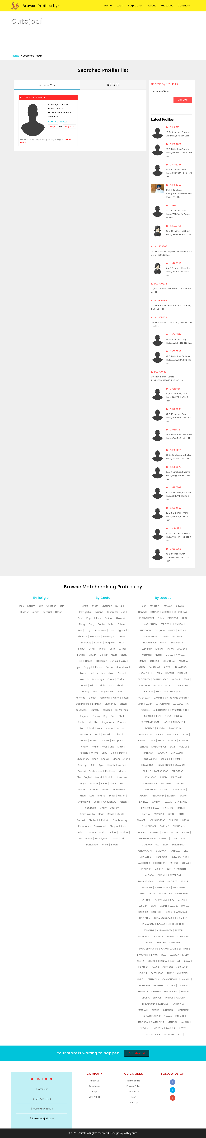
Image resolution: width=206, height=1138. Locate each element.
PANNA (155, 967)
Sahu (104, 752)
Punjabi (81, 654)
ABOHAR (144, 795)
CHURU (151, 961)
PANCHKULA (175, 728)
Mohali (142, 661)
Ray (105, 716)
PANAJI (169, 997)
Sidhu (103, 685)
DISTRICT (182, 673)
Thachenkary (119, 820)
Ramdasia (100, 630)
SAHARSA (143, 912)
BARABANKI (176, 777)
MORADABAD (161, 771)
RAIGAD (142, 893)
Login (120, 5)
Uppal (97, 801)
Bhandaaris (84, 826)
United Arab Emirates (177, 697)
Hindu (21, 606)
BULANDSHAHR (179, 856)
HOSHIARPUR (150, 642)
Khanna (121, 722)
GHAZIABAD (177, 752)
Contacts (184, 5)
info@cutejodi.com (43, 1118)
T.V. (180, 1034)
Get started (136, 1053)
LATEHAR (171, 795)
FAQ (133, 1096)
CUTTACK (167, 967)
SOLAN (185, 832)
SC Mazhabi (121, 710)
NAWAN (168, 1016)
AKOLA (140, 961)
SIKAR (153, 905)
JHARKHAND (181, 801)
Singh (88, 630)
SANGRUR (154, 661)
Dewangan (109, 636)
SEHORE (144, 746)
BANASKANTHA (180, 703)
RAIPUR (170, 648)
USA (144, 606)
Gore (116, 697)
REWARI (179, 930)
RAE (169, 869)
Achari (90, 728)
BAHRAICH (149, 752)
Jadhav (120, 728)
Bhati (101, 814)
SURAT (184, 838)
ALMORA (180, 997)
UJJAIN (181, 899)
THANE (170, 973)
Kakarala (119, 734)
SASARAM (147, 887)
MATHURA (166, 783)
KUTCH (171, 814)
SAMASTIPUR (157, 1022)
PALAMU (164, 789)
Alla (79, 777)
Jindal (83, 795)
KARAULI (179, 1016)
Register (69, 126)
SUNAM (163, 777)
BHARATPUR (146, 856)
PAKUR (154, 954)
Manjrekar (85, 734)
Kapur (89, 618)
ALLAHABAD (158, 795)
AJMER (167, 667)
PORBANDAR (160, 899)
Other (58, 612)
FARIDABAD (177, 771)
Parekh (105, 789)
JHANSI (183, 795)
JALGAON (149, 875)
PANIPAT (163, 838)
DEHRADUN (153, 979)
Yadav (120, 679)
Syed (101, 765)
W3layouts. (131, 1133)
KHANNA (162, 961)
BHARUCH (143, 991)
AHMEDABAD (160, 710)
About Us (94, 1080)
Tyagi (112, 795)
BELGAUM (149, 930)
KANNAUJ (175, 850)
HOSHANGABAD (157, 820)
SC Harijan (101, 661)
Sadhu (81, 722)
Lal (80, 838)
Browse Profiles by (34, 6)
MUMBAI (165, 636)
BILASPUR (158, 985)
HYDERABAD (144, 936)
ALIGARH (166, 612)
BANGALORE (177, 642)
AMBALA (168, 606)
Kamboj (124, 703)
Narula (88, 661)
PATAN (183, 1028)
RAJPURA (142, 905)
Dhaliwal (93, 820)
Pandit (123, 801)
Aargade (107, 710)
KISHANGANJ (160, 863)
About (152, 5)
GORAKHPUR (150, 759)
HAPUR (166, 722)
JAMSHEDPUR (165, 765)
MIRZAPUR (159, 814)
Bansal (109, 667)
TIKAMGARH (162, 856)
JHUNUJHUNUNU (176, 924)
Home (108, 5)
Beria (104, 783)
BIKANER (141, 820)
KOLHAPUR (144, 985)
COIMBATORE (149, 789)
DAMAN (158, 697)
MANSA (179, 624)
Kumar (98, 642)
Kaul (91, 795)
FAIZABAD (143, 967)
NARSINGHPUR (150, 783)
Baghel (88, 777)
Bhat (121, 716)
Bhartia (101, 795)
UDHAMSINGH (181, 667)
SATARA (170, 985)
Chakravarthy (87, 814)
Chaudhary (82, 759)
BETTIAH (183, 948)
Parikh (102, 832)
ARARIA (155, 1010)
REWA (187, 961)
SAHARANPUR (150, 636)
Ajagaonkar (108, 722)
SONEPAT (157, 801)
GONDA (172, 740)
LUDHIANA (147, 648)
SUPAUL (159, 734)
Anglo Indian (107, 691)
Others (121, 624)
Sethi (112, 648)
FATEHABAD (157, 973)
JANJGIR (185, 979)
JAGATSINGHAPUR (148, 948)
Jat (123, 612)
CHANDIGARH (181, 612)
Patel (121, 642)
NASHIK (170, 936)
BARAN (163, 905)
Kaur (99, 728)
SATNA (185, 820)
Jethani (122, 765)
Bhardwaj (86, 642)
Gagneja (110, 642)
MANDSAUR (179, 887)
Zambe (94, 783)
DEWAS (161, 924)
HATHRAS (172, 881)
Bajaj (98, 618)
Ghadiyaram (102, 838)
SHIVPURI (157, 997)
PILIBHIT (147, 771)
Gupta (101, 624)
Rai (81, 728)
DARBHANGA (182, 893)
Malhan (82, 789)
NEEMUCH (145, 1028)
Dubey (96, 716)
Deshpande (95, 771)
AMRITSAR (155, 606)
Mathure (91, 832)
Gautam (114, 808)
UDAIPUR (143, 973)
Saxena (99, 612)
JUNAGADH (168, 1010)
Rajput (81, 648)
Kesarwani (81, 710)
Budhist (24, 612)
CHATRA (179, 783)
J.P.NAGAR (183, 1010)
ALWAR (163, 642)
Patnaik (81, 820)
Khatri (95, 606)
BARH (165, 844)
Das (111, 685)
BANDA (185, 905)
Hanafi (111, 765)
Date (122, 752)
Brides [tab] (113, 84)
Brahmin (97, 703)
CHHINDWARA (162, 887)
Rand (120, 691)
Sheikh (85, 746)
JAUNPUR (183, 985)
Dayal (83, 783)
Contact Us (133, 1091)
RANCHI (181, 808)
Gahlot (92, 697)
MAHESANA (183, 936)
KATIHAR (146, 899)
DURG (168, 716)
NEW (158, 691)
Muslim (31, 606)
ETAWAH (183, 740)
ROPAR (185, 863)
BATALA (182, 630)
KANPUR (154, 612)
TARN (159, 673)
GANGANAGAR (170, 979)
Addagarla (90, 808)
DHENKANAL (180, 869)
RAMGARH (142, 954)
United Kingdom (173, 691)
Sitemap (133, 1102)
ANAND (181, 648)
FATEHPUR (169, 808)
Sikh (41, 606)
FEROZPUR (166, 624)
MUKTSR (148, 716)
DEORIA (146, 997)
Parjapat (84, 716)
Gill (80, 661)
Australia (147, 654)
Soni (113, 716)
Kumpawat (118, 740)
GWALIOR (180, 765)
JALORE (174, 905)
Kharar (158, 654)
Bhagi (82, 624)
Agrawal (122, 630)
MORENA (158, 1028)
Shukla (109, 728)
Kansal (99, 667)
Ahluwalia (121, 618)
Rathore (94, 789)
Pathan (84, 752)
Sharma (82, 636)
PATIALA (158, 685)
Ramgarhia (85, 612)
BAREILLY (143, 801)
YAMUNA (183, 661)
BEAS (186, 679)
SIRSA (184, 618)
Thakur (102, 648)
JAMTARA (143, 1022)
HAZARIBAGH (147, 765)
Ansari (98, 777)
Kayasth (84, 679)
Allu (123, 838)
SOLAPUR (158, 936)
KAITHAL (146, 814)
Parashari (105, 697)
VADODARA (144, 863)
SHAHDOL (174, 820)
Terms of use (133, 1080)
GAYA (161, 740)
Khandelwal (84, 801)
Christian (51, 606)
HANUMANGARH (178, 710)
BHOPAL (161, 728)
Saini (111, 630)
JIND (140, 703)
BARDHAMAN (178, 844)
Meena (122, 771)
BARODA (174, 954)
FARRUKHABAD (160, 679)
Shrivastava (107, 673)
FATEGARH (163, 1003)
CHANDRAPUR (168, 948)
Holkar (95, 746)
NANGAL (180, 654)
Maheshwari (119, 789)
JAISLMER (154, 832)
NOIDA (142, 667)
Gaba (111, 624)
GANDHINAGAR (152, 1034)
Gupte (120, 814)
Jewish (35, 612)
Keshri (80, 832)
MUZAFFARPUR (159, 746)
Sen (80, 630)
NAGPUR (169, 673)
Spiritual (47, 612)
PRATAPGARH (175, 875)
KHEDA (185, 954)
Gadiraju (82, 765)
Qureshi (94, 710)
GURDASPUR (178, 789)
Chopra (113, 826)
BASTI (165, 832)
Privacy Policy (133, 1086)
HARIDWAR (144, 685)
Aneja (105, 844)
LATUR (161, 881)
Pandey (85, 691)
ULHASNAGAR (163, 703)
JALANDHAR (169, 661)
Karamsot (122, 777)
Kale (93, 765)
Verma (122, 636)
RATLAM (145, 808)
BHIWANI (180, 606)
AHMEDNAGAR (149, 826)
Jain (62, 606)
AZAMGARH (182, 912)
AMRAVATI (182, 973)
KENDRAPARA (171, 991)
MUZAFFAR (175, 942)
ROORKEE (145, 710)
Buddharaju (82, 703)
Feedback (94, 1086)
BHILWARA (169, 1034)
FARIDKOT (173, 618)
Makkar (104, 654)
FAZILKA (178, 716)
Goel (80, 618)
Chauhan (107, 606)
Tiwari (113, 783)
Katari (125, 697)
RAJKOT (169, 685)
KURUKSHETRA (146, 618)
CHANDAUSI (179, 826)
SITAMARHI (177, 759)
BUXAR (174, 832)
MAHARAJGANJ (146, 881)
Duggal (88, 667)
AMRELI (140, 979)
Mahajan (95, 636)
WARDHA (161, 942)
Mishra (94, 752)
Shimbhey (110, 703)
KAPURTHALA (151, 624)
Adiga (112, 832)
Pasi (122, 783)
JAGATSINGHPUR (152, 1016)
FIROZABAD (144, 679)
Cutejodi (26, 21)
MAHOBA (172, 1022)
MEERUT (174, 863)
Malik (120, 746)
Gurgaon (160, 630)
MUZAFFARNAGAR (150, 722)
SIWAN (156, 808)
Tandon (123, 832)
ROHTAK (149, 728)
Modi (115, 838)
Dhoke (93, 740)
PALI (172, 899)
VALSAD (185, 1022)
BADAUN (148, 691)
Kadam (105, 740)
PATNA (141, 740)
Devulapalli (100, 826)
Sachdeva (122, 667)
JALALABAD (150, 777)
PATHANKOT (145, 734)
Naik (95, 691)
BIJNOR (185, 991)
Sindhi (124, 654)
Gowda (107, 734)
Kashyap (80, 697)
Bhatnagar (98, 679)
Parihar (108, 618)
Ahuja (114, 654)
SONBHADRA (165, 893)
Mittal (93, 685)
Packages (167, 5)
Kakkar (94, 673)
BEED (164, 954)
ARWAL (169, 912)
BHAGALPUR (179, 722)
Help (94, 1091)
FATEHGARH (144, 697)
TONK (174, 838)
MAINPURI (171, 1028)
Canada (142, 612)
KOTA (152, 740)
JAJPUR (184, 881)
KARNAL (159, 648)
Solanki (82, 771)
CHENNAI (156, 991)
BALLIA (168, 801)
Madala (109, 777)
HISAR (152, 893)
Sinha (121, 673)
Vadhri (83, 740)
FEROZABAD (148, 1003)
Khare (111, 679)
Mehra (83, 673)
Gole (113, 752)
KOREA (149, 942)
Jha (112, 746)
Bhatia (120, 685)
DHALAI (161, 875)
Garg (91, 624)
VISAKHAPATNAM (150, 844)
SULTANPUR (181, 918)
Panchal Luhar (120, 759)
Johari (83, 685)
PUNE (159, 716)
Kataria (105, 820)
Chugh (92, 654)
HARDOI (183, 746)
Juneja (114, 661)
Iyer (79, 667)
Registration (135, 5)
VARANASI (182, 685)
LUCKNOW (145, 630)
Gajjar (121, 795)
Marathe (93, 722)
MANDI (171, 630)
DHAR (181, 814)
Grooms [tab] (47, 85)
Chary (103, 808)
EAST (172, 746)
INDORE (142, 832)
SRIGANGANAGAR (163, 918)
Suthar (122, 648)
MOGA (169, 654)
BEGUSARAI (172, 734)
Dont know (92, 844)
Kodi (104, 746)
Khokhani (110, 771)
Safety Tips (94, 1096)
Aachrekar (112, 612)
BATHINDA (178, 636)
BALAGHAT (154, 667)
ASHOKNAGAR (145, 850)
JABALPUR (144, 673)
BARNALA (164, 826)
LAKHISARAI (178, 1003)
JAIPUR (164, 759)
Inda (123, 826)
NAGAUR (176, 679)
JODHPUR (145, 869)
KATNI (185, 734)
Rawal (111, 814)
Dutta (118, 606)
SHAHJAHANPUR (147, 838)
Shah (95, 759)
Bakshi (114, 844)
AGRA (149, 703)
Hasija (88, 838)
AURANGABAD (164, 930)
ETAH (186, 850)
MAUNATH (143, 1010)
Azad (97, 734)
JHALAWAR (161, 850)
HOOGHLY (144, 918)
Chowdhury (109, 801)
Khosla (105, 759)
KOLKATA (162, 752)
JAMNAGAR (182, 967)
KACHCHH (156, 912)
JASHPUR (158, 869)
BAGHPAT (175, 961)
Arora (85, 606)
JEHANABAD (147, 924)
